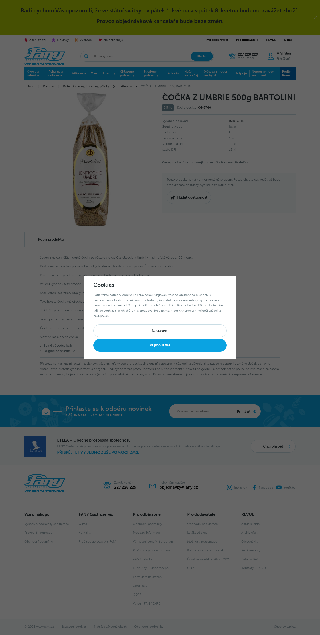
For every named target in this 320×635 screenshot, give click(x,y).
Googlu (133, 305)
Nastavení (160, 331)
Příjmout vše (160, 345)
